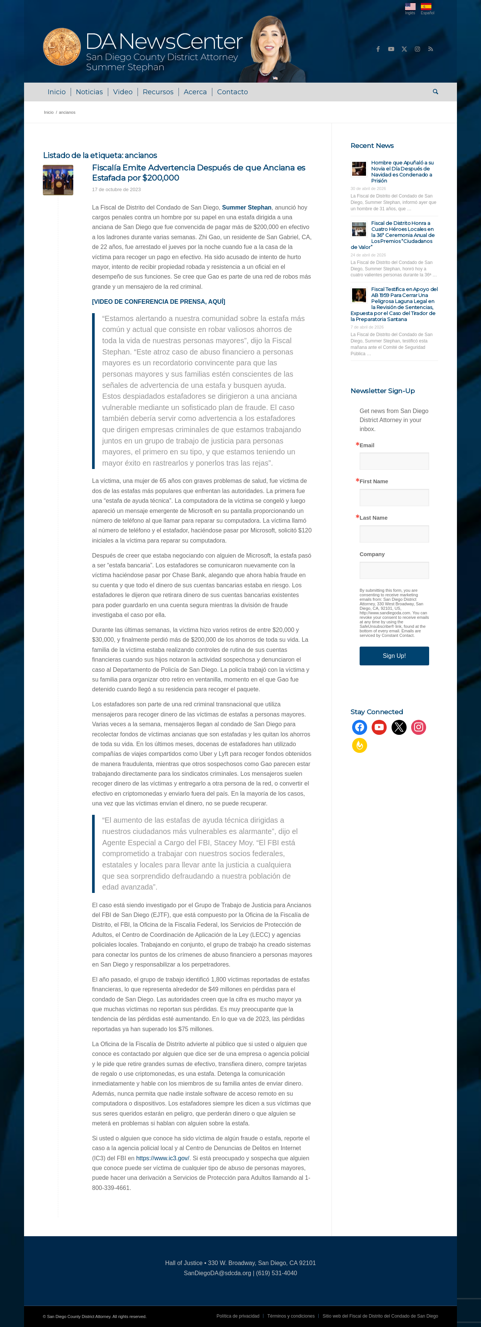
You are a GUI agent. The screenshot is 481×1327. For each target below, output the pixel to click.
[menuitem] (57, 92)
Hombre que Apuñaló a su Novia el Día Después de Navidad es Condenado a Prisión (402, 172)
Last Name (373, 518)
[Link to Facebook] (378, 48)
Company (372, 554)
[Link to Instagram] (417, 48)
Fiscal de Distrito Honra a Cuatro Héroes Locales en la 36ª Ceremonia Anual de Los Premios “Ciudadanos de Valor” (393, 235)
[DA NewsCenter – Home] (175, 49)
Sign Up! (394, 656)
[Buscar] (433, 92)
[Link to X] (404, 48)
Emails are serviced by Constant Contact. (390, 633)
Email (367, 445)
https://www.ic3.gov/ (162, 1158)
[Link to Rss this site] (430, 48)
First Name (374, 481)
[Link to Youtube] (391, 48)
